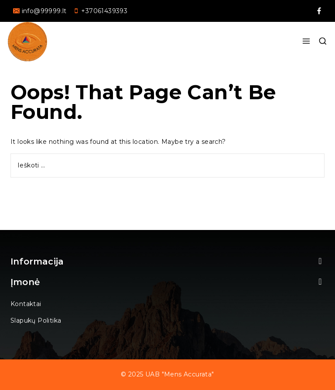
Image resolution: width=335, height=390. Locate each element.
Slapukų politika (35, 320)
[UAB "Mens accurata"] (27, 41)
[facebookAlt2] (318, 10)
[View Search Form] (322, 41)
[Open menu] (306, 41)
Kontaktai (25, 304)
